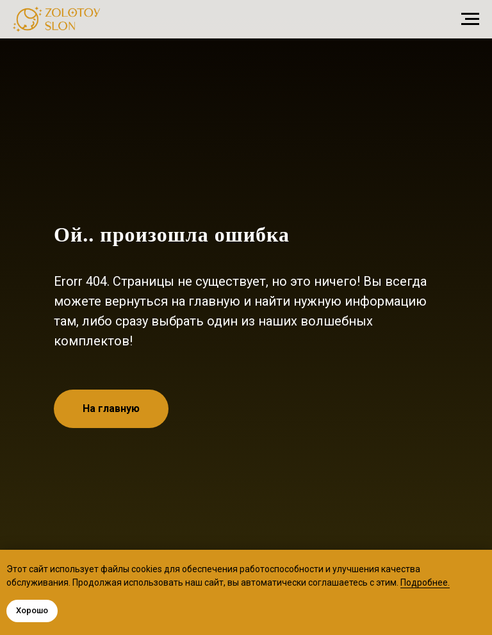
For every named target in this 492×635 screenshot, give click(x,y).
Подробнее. (425, 582)
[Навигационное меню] (470, 19)
